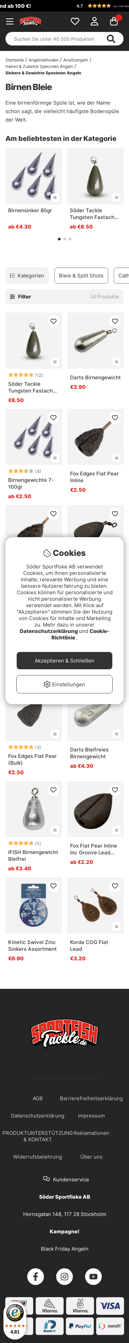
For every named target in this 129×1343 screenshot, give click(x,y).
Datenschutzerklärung (49, 631)
